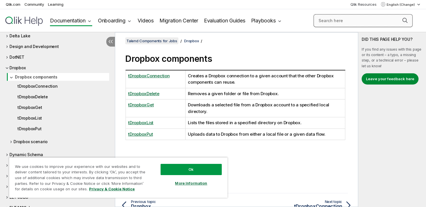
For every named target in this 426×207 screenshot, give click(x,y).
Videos (146, 21)
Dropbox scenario (31, 141)
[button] (405, 20)
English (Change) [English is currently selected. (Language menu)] (401, 5)
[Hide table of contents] (110, 42)
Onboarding (112, 21)
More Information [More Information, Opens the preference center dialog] (191, 183)
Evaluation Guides (224, 21)
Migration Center (178, 21)
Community (34, 4)
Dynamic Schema (26, 154)
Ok (191, 169)
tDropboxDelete (33, 96)
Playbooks (263, 21)
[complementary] (392, 119)
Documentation (68, 21)
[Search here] (363, 21)
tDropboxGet (30, 107)
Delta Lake (19, 35)
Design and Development (34, 46)
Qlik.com (13, 4)
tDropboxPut (29, 128)
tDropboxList (30, 118)
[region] (118, 177)
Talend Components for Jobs (151, 41)
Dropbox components (36, 76)
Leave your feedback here (390, 78)
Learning (55, 4)
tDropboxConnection (38, 86)
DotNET (16, 57)
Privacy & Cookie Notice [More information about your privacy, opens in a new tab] (112, 189)
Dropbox (17, 67)
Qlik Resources (363, 4)
